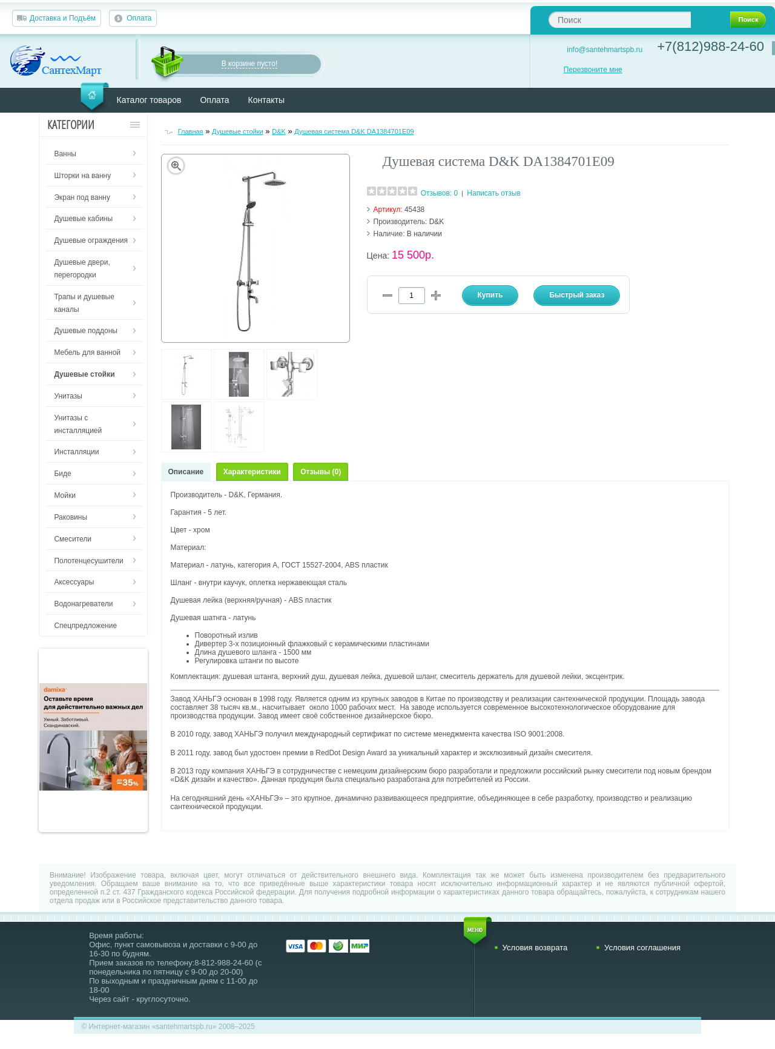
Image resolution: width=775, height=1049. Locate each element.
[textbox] (620, 20)
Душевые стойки (237, 131)
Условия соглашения (642, 947)
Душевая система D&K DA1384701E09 (354, 131)
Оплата (139, 18)
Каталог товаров (149, 100)
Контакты (266, 100)
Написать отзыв (493, 193)
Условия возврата (535, 947)
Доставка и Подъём (63, 18)
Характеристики (252, 472)
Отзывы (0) (320, 472)
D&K (279, 131)
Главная (190, 131)
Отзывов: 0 (439, 193)
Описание (186, 472)
